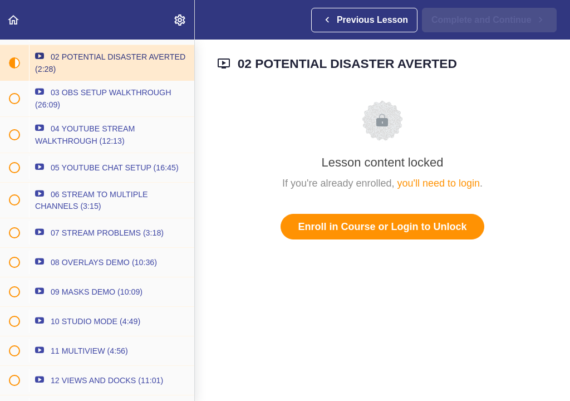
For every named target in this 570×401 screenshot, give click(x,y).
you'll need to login (438, 183)
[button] (14, 20)
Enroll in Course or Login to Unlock (382, 226)
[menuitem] (180, 20)
